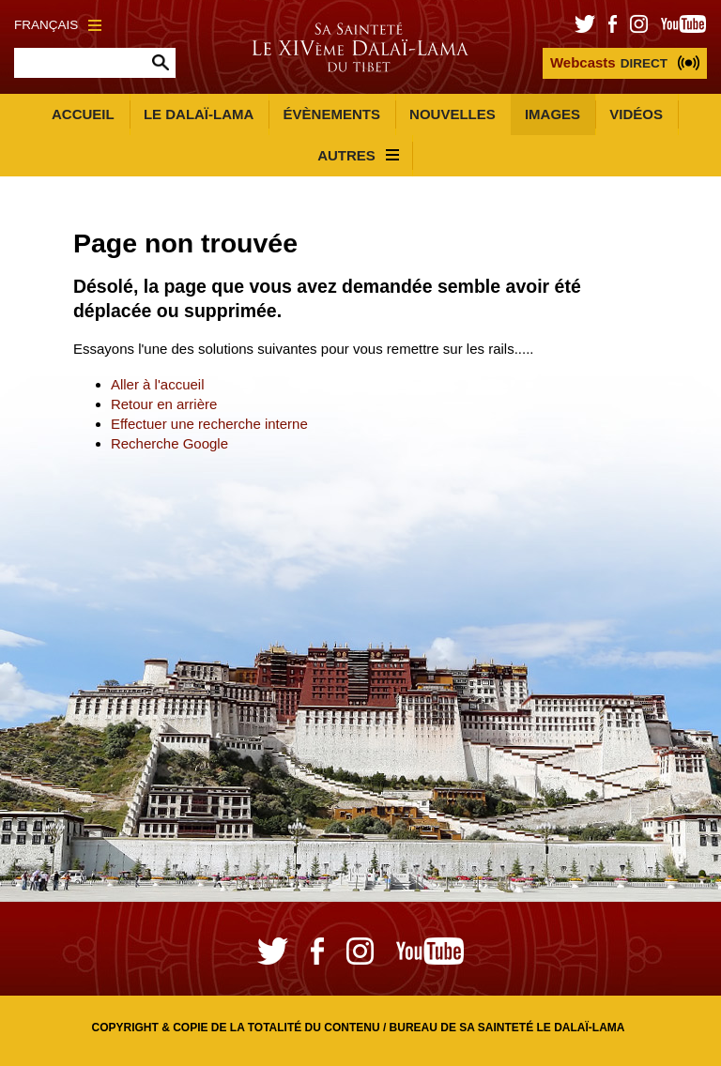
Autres (358, 155)
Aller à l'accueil (158, 384)
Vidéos (636, 114)
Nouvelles (452, 114)
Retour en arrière (164, 404)
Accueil (83, 114)
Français (57, 25)
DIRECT (608, 62)
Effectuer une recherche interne (209, 424)
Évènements (332, 114)
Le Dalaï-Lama (198, 114)
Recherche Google (169, 443)
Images (552, 114)
